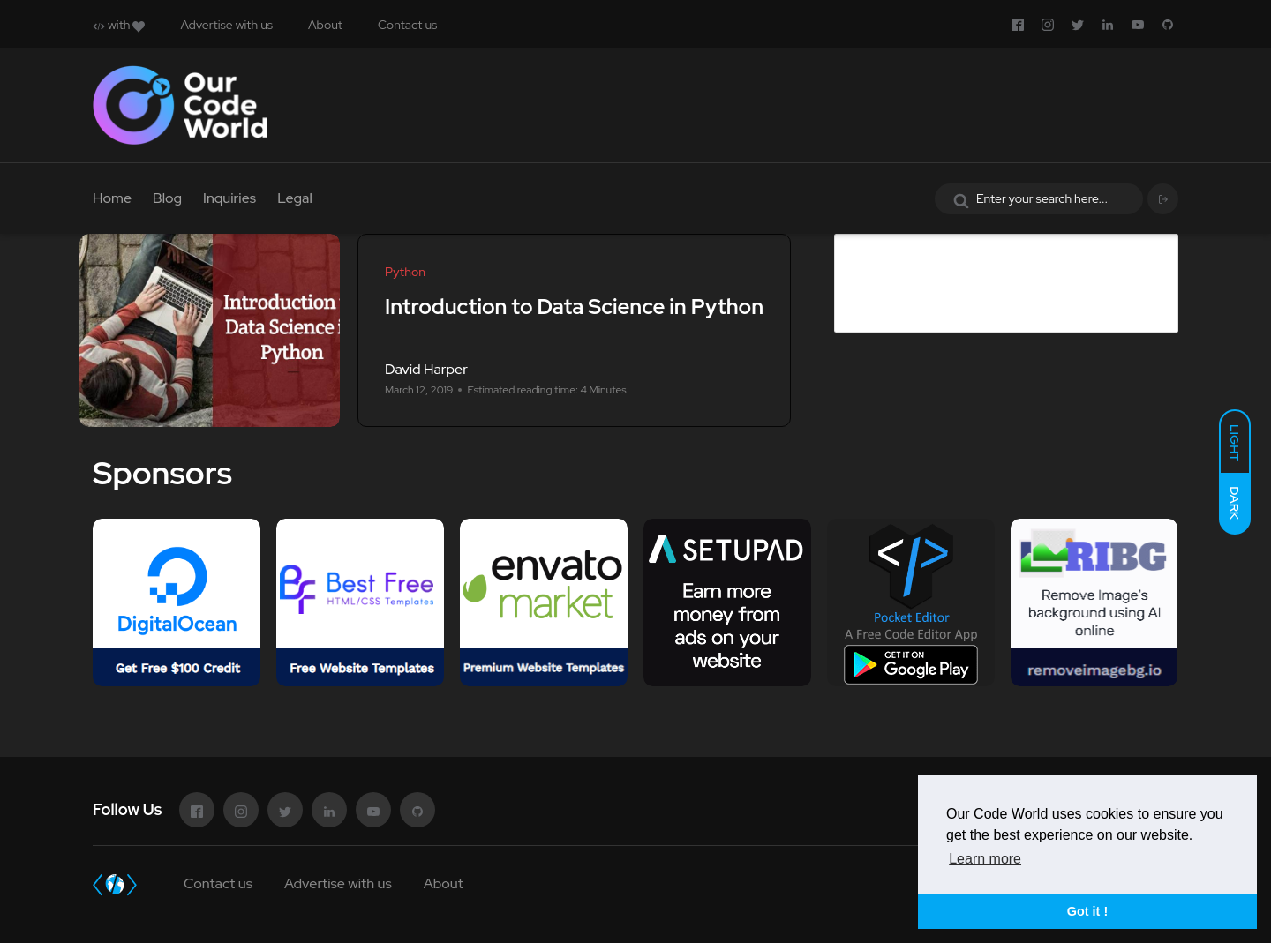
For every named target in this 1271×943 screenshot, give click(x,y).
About (325, 25)
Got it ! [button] (1087, 911)
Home (112, 198)
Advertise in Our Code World (974, 247)
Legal (294, 198)
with (119, 25)
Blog (167, 198)
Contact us (407, 25)
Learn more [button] (985, 858)
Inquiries (229, 198)
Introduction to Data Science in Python (574, 306)
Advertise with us (226, 25)
